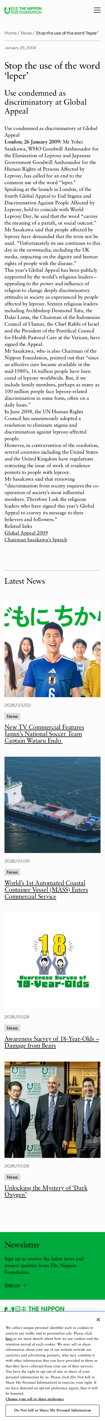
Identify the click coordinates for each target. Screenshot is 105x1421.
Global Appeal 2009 (26, 533)
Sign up (15, 1285)
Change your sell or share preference (35, 1399)
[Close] (98, 1319)
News (26, 33)
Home (10, 33)
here (9, 1339)
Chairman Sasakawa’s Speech (35, 539)
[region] (52, 1366)
